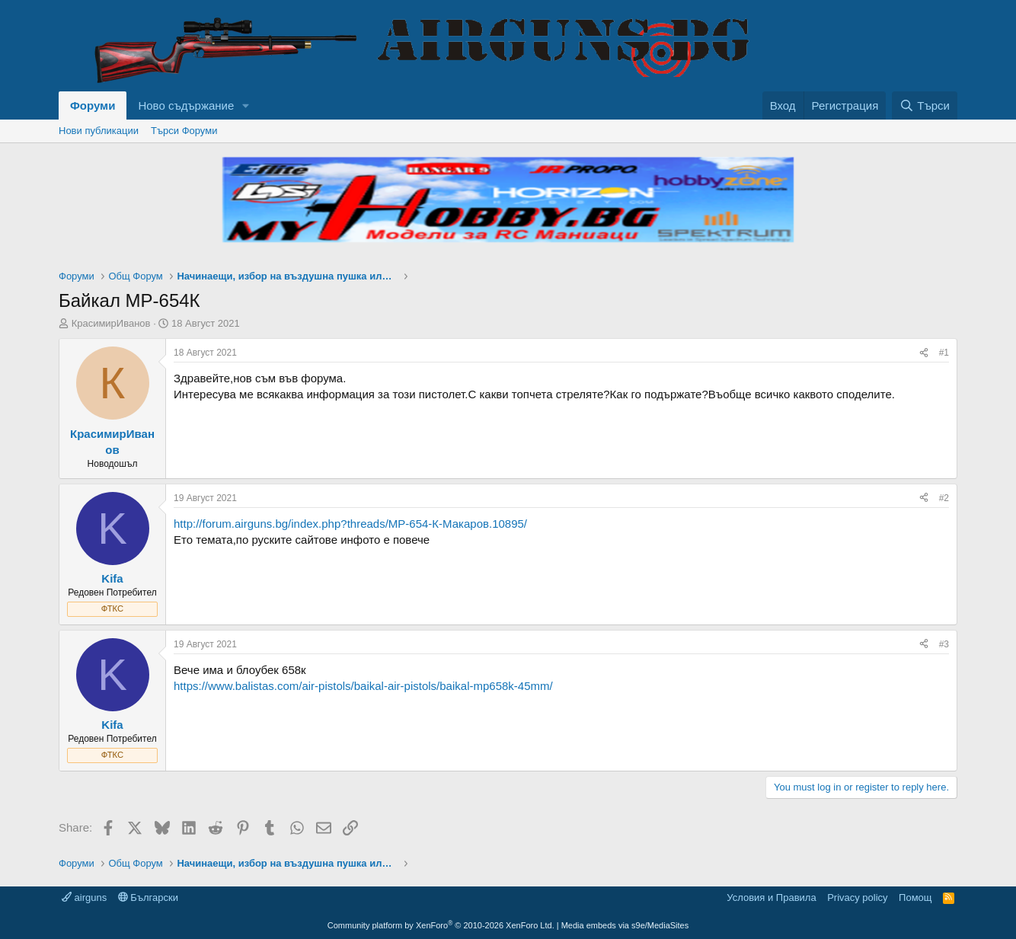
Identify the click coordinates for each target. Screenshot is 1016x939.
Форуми (92, 105)
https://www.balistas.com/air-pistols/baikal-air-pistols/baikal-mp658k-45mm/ (363, 685)
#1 (944, 352)
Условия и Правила (771, 897)
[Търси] (924, 105)
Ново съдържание (186, 105)
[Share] (924, 353)
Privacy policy (857, 897)
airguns (84, 897)
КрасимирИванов (111, 323)
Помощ (915, 897)
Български (148, 897)
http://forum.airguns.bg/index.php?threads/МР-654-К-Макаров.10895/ (350, 523)
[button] (246, 105)
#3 (944, 644)
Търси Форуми (184, 130)
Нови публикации (99, 130)
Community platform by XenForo (440, 925)
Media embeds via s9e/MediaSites (625, 925)
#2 (944, 498)
